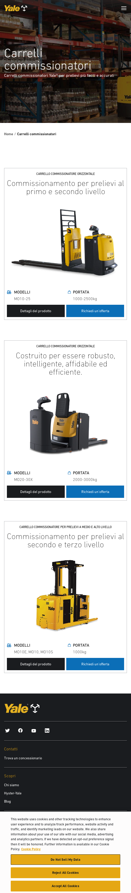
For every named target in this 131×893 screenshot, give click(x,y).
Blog (7, 801)
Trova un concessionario (23, 758)
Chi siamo (11, 785)
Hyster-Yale (12, 793)
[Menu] (124, 8)
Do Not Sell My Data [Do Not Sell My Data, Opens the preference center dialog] (65, 861)
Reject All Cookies (65, 874)
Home (8, 134)
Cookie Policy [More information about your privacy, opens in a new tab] (31, 851)
